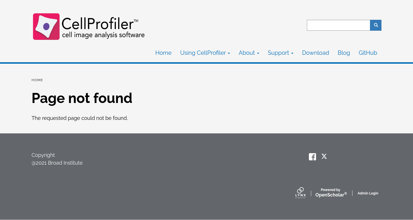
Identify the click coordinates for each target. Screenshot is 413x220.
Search (378, 25)
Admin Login (368, 193)
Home (163, 52)
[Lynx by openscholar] (305, 193)
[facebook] (312, 157)
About (249, 52)
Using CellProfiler (205, 52)
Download (315, 52)
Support (280, 52)
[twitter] (325, 157)
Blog (344, 52)
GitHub (368, 52)
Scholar (330, 193)
